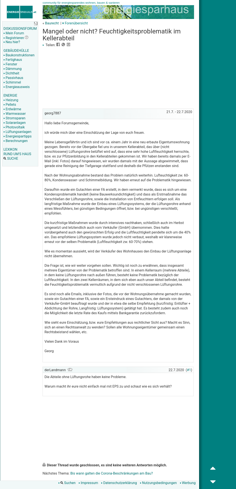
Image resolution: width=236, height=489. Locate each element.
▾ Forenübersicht (75, 23)
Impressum (88, 483)
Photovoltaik (14, 127)
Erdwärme (12, 109)
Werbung (188, 483)
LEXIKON (10, 149)
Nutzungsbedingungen (158, 483)
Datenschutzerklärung (119, 483)
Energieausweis (16, 87)
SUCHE (10, 158)
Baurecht (52, 23)
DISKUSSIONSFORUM (20, 29)
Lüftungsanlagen (17, 132)
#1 (189, 370)
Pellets (9, 105)
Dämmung (12, 69)
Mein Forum (13, 33)
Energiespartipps (17, 136)
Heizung (10, 100)
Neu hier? (11, 42)
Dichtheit (11, 73)
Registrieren (13, 38)
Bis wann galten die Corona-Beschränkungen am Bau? (111, 473)
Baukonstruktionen (19, 55)
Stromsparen (14, 118)
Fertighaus (12, 60)
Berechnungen (15, 141)
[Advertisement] (118, 77)
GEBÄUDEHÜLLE (16, 51)
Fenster (10, 64)
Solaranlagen (14, 123)
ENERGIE (10, 95)
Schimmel (12, 82)
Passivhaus (13, 78)
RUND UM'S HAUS (17, 154)
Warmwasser (14, 114)
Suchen (67, 483)
